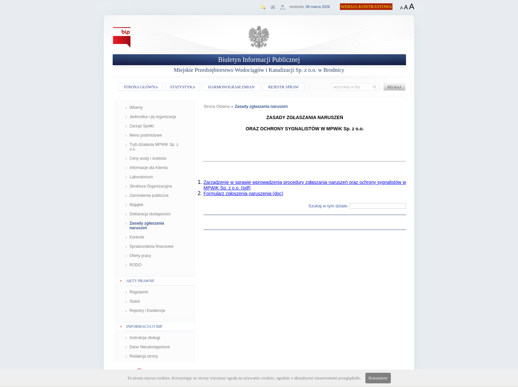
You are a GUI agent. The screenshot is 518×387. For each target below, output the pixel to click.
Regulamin (139, 292)
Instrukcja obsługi (145, 337)
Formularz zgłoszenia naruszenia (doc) (243, 193)
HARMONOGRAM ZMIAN (231, 87)
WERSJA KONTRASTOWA (366, 6)
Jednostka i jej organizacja (153, 116)
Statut (135, 301)
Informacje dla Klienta (148, 167)
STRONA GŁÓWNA (141, 87)
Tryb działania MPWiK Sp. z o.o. (154, 146)
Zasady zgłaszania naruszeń (147, 225)
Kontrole (137, 237)
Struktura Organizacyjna (151, 186)
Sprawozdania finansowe (151, 246)
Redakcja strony (144, 356)
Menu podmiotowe (146, 135)
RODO (135, 265)
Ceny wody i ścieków (148, 158)
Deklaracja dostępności (150, 214)
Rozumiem (378, 377)
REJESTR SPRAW (283, 87)
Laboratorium (141, 177)
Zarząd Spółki (142, 126)
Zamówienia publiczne (149, 195)
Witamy (136, 107)
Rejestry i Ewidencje (147, 310)
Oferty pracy (140, 255)
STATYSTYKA (182, 87)
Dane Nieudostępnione (150, 347)
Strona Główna (217, 106)
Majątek (136, 204)
